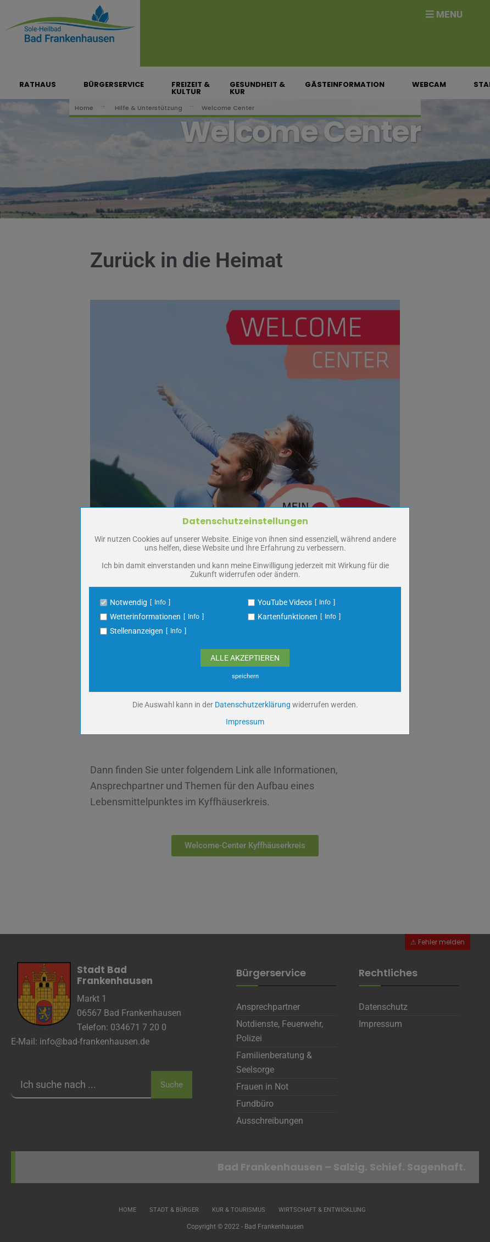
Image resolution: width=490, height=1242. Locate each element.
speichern (245, 676)
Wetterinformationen (145, 616)
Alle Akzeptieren (245, 657)
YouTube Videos (285, 602)
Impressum (245, 721)
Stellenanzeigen (136, 631)
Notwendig (128, 602)
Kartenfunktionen (288, 616)
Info (160, 602)
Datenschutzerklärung (253, 704)
